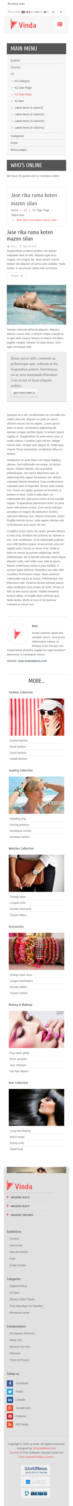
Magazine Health (20, 1197)
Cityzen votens (19, 993)
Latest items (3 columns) (29, 121)
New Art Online (19, 1252)
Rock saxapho (18, 1059)
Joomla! (14, 1452)
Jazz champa (18, 1065)
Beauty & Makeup (20, 1005)
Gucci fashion (18, 752)
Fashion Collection (21, 692)
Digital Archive (18, 1286)
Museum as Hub (20, 1346)
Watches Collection (21, 848)
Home (14, 210)
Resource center (20, 1312)
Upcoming (16, 1245)
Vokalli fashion (18, 758)
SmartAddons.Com (44, 1448)
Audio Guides (18, 1265)
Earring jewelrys (19, 824)
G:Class (14, 1292)
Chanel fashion (19, 740)
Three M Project (19, 1360)
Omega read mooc (21, 974)
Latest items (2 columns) (29, 114)
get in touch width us (24, 392)
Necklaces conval (20, 830)
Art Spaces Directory (22, 1333)
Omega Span (18, 896)
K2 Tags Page (23, 94)
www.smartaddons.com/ (32, 660)
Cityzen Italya (18, 915)
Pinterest (20, 1416)
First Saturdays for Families (26, 1306)
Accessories (16, 927)
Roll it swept (17, 1136)
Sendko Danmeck (20, 908)
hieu (13, 246)
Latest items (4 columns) (29, 127)
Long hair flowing (20, 1130)
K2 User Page (23, 87)
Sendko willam (18, 987)
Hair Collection (18, 1083)
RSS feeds (21, 1424)
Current (14, 1238)
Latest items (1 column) (29, 107)
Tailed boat (17, 215)
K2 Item (19, 101)
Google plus (23, 1408)
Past (12, 1258)
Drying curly (17, 1143)
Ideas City (16, 1340)
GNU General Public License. (36, 1456)
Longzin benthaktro (21, 980)
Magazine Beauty (20, 1206)
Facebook (22, 1383)
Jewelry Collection (21, 770)
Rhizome (15, 1353)
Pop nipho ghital (19, 1052)
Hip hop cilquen (19, 1071)
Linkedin (20, 1399)
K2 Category (22, 81)
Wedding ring (18, 818)
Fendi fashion (18, 746)
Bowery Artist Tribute (22, 1299)
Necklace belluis (19, 836)
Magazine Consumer (22, 1215)
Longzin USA (18, 902)
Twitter (19, 1391)
